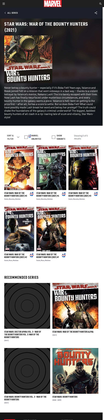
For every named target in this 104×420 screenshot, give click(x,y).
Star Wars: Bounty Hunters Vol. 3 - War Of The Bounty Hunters (25, 398)
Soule (6, 199)
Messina (12, 199)
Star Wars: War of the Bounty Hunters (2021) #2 (15, 256)
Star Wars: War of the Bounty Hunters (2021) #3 (79, 194)
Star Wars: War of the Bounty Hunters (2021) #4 (47, 194)
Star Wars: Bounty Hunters (64, 396)
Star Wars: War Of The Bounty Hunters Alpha (72, 331)
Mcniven (18, 199)
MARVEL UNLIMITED (36, 137)
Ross (10, 260)
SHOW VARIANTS (61, 137)
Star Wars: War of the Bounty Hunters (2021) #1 (47, 256)
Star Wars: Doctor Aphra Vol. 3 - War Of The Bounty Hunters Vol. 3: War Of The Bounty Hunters (22, 334)
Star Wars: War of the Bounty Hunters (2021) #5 (15, 194)
